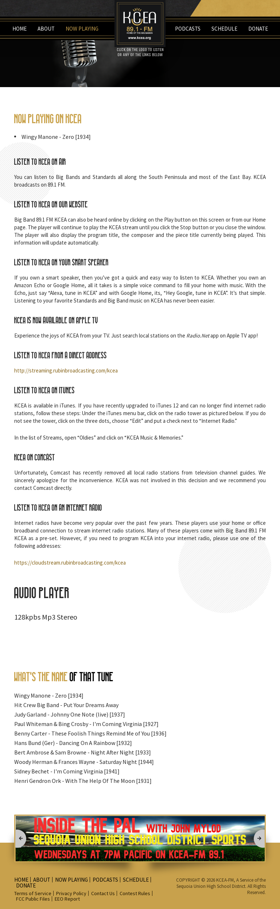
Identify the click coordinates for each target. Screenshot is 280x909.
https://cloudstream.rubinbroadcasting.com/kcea (70, 562)
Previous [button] (17, 839)
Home (19, 28)
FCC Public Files (33, 899)
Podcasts (188, 28)
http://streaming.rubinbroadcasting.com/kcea (66, 370)
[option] (140, 838)
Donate (258, 28)
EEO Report (67, 899)
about (46, 28)
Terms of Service (32, 893)
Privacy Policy (71, 893)
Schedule (224, 28)
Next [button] (263, 839)
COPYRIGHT (188, 880)
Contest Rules (135, 893)
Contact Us (103, 893)
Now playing (82, 28)
